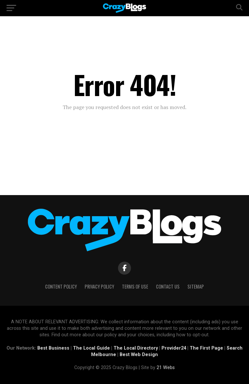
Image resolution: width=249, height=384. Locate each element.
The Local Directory (135, 348)
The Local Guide (91, 348)
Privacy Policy (99, 286)
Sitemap (195, 286)
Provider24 (173, 348)
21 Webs (166, 367)
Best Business (53, 348)
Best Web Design (139, 354)
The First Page (206, 348)
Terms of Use (135, 286)
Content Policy (61, 286)
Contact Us (168, 286)
